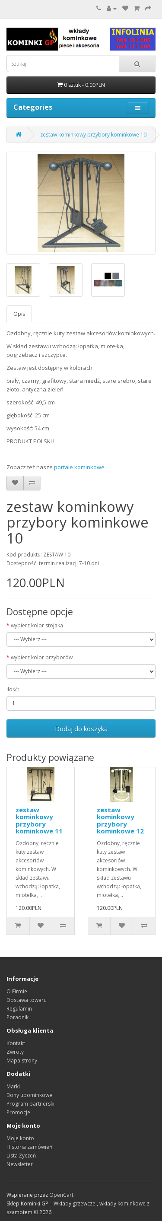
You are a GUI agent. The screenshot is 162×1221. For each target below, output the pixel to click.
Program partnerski (30, 1103)
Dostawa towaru (26, 1000)
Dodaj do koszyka (81, 728)
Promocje (18, 1112)
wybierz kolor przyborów (42, 657)
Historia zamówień (29, 1147)
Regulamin (19, 1008)
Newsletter (19, 1164)
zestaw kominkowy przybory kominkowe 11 (39, 820)
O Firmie (16, 991)
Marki (13, 1086)
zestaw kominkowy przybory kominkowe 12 (120, 820)
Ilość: (12, 689)
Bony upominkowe (29, 1095)
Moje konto (20, 1138)
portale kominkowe (79, 467)
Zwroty (15, 1052)
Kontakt (15, 1043)
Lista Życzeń (21, 1155)
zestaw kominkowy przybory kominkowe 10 (93, 134)
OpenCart (61, 1195)
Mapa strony (21, 1060)
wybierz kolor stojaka (37, 625)
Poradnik (17, 1017)
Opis (19, 314)
